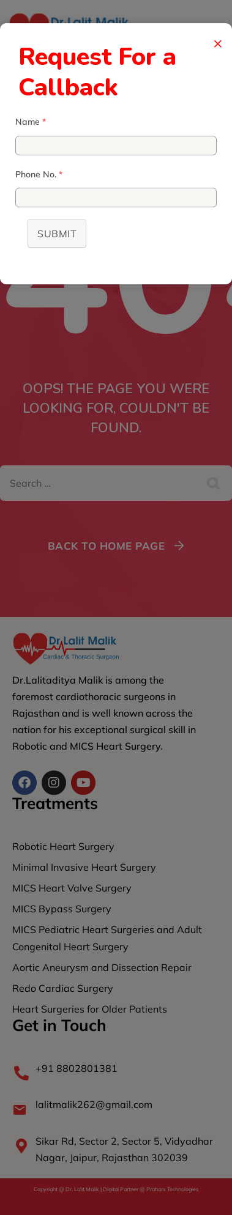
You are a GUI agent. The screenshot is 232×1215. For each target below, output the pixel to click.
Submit (57, 233)
